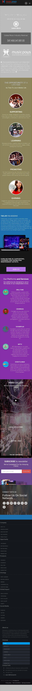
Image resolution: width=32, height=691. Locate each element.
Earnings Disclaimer (26, 682)
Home (5, 643)
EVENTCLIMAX (20, 363)
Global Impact (7, 654)
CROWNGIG (20, 307)
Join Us (17, 269)
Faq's (5, 657)
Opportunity (7, 649)
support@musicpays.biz (11, 674)
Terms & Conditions (17, 682)
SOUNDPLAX (21, 326)
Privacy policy (8, 682)
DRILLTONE (20, 288)
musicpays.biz (16, 680)
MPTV (18, 344)
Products (6, 646)
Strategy (6, 651)
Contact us (6, 663)
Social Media (7, 660)
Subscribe (26, 471)
